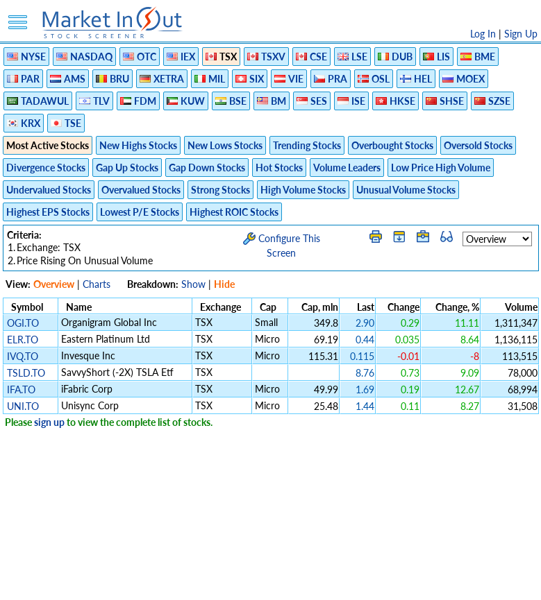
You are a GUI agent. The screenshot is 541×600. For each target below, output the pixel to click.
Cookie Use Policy (329, 582)
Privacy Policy (172, 582)
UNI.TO (23, 406)
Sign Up (521, 34)
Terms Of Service (246, 582)
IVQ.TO (22, 356)
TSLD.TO (26, 373)
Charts (96, 284)
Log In (483, 34)
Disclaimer (112, 582)
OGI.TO (23, 323)
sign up (49, 422)
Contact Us (428, 582)
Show (193, 284)
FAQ (385, 582)
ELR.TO (22, 339)
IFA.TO (21, 389)
